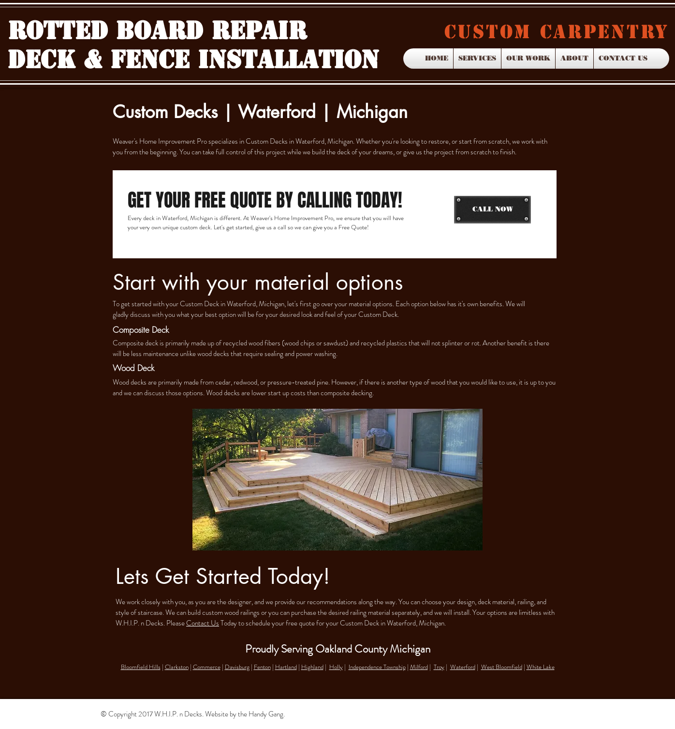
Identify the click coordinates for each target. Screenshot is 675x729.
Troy (439, 666)
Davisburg (237, 666)
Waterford (462, 666)
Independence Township (377, 666)
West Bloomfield (501, 666)
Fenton (262, 666)
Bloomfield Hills (141, 666)
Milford (419, 666)
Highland (312, 666)
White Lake (541, 666)
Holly (336, 666)
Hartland (286, 666)
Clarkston (177, 666)
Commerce (206, 666)
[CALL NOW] (492, 209)
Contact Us (202, 623)
